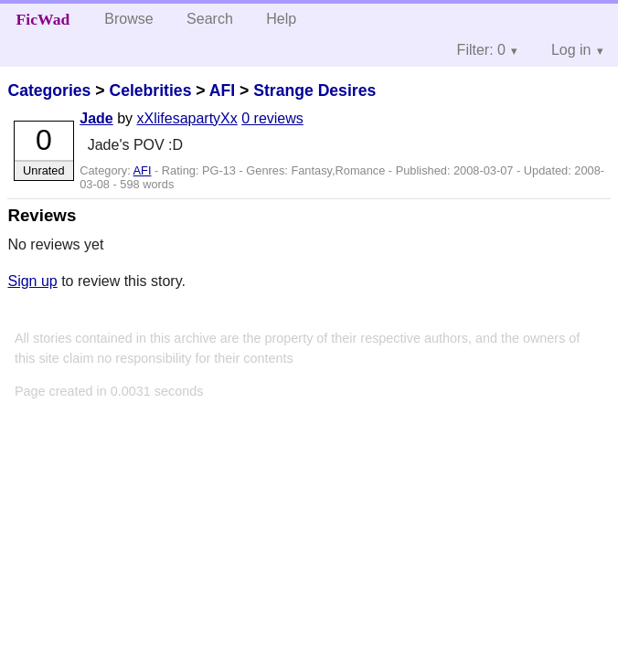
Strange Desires (314, 90)
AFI (222, 90)
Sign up (32, 281)
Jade (96, 118)
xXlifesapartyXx (187, 118)
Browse (128, 19)
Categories (49, 90)
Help (281, 19)
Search (209, 19)
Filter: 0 (481, 50)
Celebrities (150, 90)
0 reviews (272, 118)
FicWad (43, 19)
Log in (571, 50)
